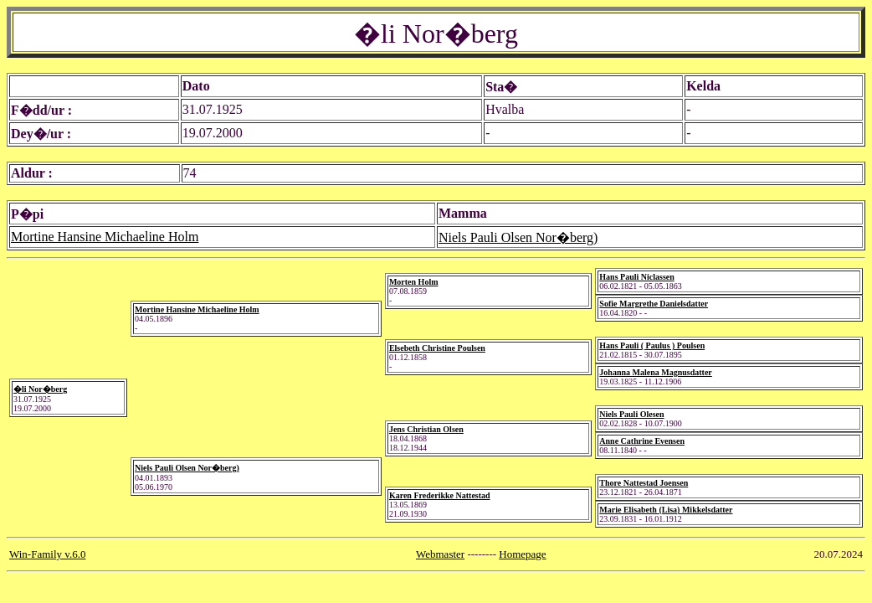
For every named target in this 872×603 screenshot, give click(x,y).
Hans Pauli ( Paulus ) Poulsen (652, 345)
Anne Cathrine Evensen (642, 441)
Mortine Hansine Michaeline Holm (104, 236)
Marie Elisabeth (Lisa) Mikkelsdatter (665, 509)
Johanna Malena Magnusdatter (655, 372)
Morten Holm (414, 281)
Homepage (522, 554)
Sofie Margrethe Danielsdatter (653, 303)
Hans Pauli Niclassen (636, 276)
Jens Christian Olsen (426, 429)
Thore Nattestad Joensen (643, 482)
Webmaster (440, 554)
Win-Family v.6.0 (47, 554)
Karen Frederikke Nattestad (439, 495)
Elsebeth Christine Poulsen (437, 348)
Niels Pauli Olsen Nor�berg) (518, 237)
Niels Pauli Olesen (631, 414)
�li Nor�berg (40, 389)
